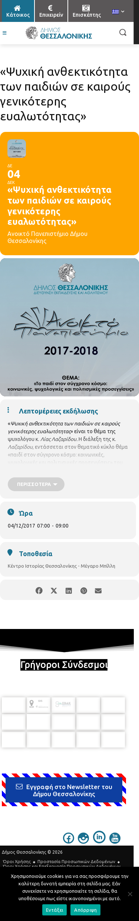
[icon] (68, 841)
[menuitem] (118, 12)
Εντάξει (54, 909)
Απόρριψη (85, 909)
